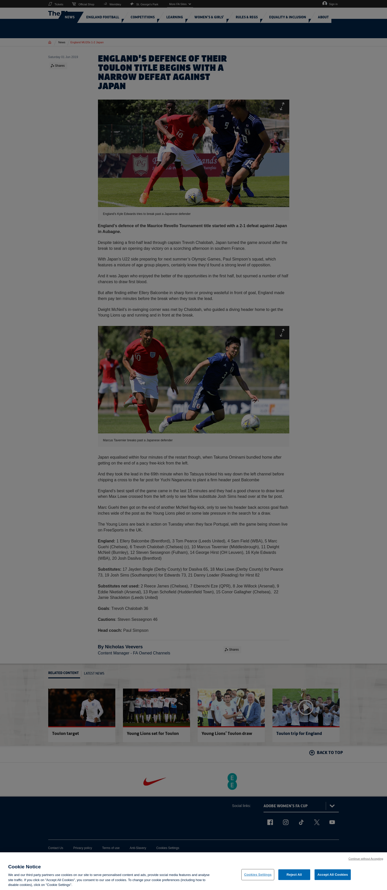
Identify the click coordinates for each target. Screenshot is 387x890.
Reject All (294, 875)
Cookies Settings (258, 875)
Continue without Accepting (365, 859)
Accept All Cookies (332, 875)
